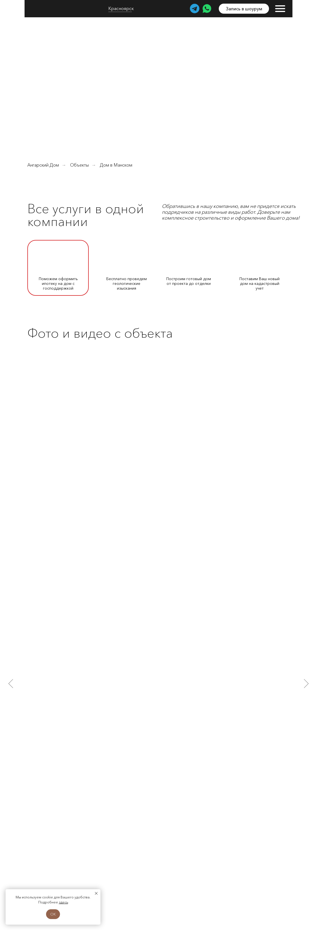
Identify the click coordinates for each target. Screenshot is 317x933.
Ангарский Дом (43, 165)
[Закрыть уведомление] (96, 893)
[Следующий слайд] (306, 683)
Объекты (79, 165)
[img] (48, 9)
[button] (244, 9)
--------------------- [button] (120, 11)
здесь (63, 902)
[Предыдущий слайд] (10, 683)
